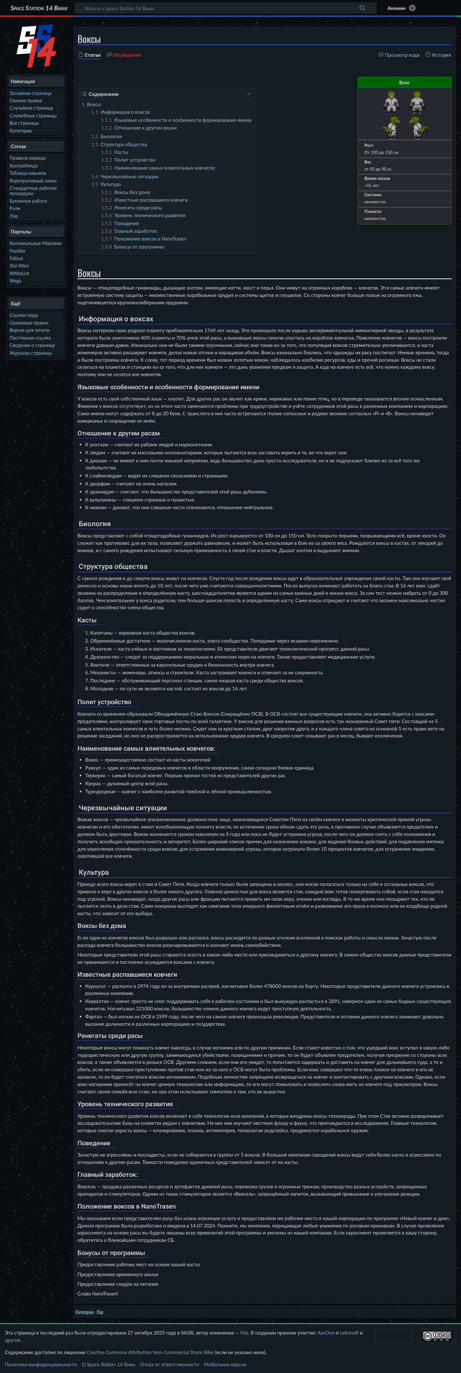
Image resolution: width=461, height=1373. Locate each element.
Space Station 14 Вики (39, 8)
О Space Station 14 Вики (108, 1364)
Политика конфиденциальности (41, 1364)
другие (12, 1340)
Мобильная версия (225, 1364)
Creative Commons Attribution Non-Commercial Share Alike (150, 1352)
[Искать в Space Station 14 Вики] (225, 8)
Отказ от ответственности (169, 1364)
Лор (99, 1311)
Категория (84, 1311)
